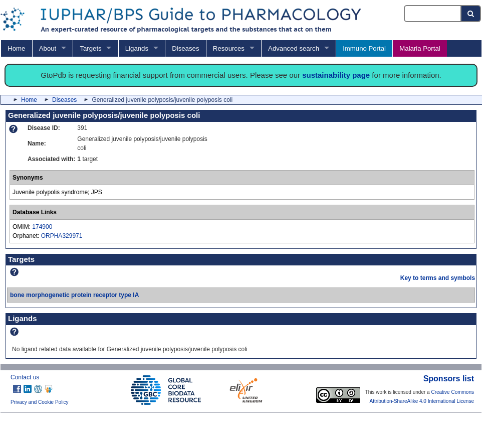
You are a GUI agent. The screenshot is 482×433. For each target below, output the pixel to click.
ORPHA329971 (62, 235)
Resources (229, 48)
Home (16, 48)
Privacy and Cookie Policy (40, 402)
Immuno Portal (364, 48)
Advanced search (293, 48)
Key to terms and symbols (437, 277)
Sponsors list (448, 378)
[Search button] (471, 13)
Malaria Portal (419, 48)
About (47, 48)
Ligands (136, 48)
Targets (90, 48)
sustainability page (336, 75)
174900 (42, 226)
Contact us (25, 377)
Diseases (185, 48)
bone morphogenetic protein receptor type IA (74, 295)
